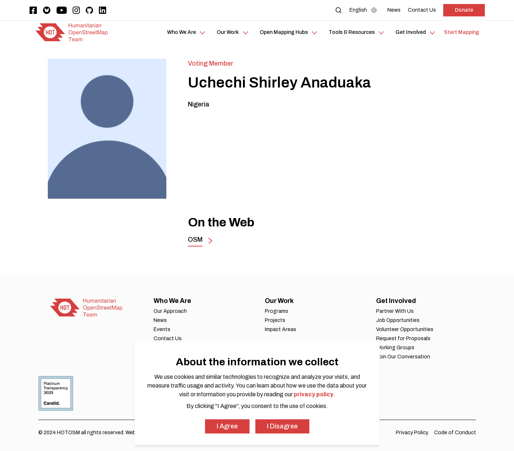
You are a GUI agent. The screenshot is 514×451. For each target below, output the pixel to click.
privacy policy (313, 394)
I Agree (227, 426)
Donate (464, 10)
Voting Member (210, 63)
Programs (276, 311)
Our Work (279, 300)
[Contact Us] (422, 10)
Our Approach (170, 311)
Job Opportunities (398, 320)
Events (162, 329)
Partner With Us (395, 311)
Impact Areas (280, 329)
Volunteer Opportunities (404, 329)
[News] (394, 10)
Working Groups (395, 347)
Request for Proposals (403, 338)
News (160, 320)
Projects (275, 320)
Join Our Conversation (403, 356)
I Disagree (282, 426)
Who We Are (172, 300)
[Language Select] (364, 10)
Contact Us (168, 338)
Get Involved (396, 300)
